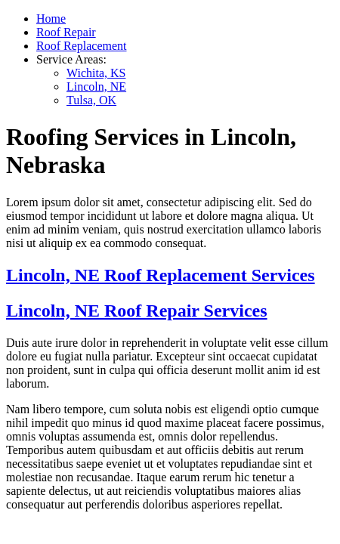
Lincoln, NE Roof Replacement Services (160, 275)
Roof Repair (66, 32)
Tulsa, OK (91, 100)
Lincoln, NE (96, 86)
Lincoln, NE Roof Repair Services (136, 310)
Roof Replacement (81, 45)
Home (51, 18)
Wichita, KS (95, 72)
